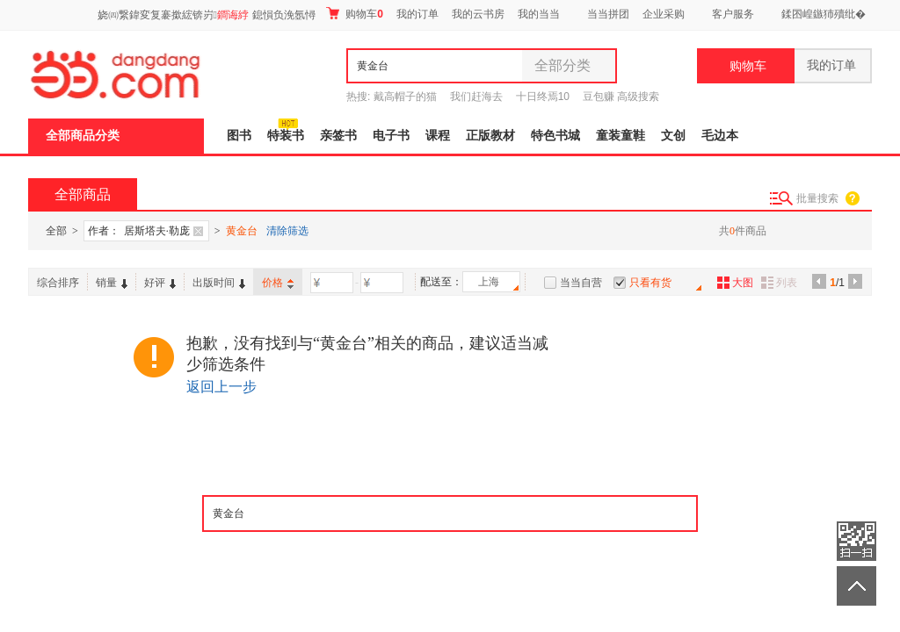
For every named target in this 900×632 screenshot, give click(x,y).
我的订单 (417, 14)
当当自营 (581, 282)
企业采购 (663, 14)
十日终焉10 (543, 96)
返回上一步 (221, 386)
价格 (278, 282)
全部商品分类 (83, 135)
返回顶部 (856, 586)
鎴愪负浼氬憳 (284, 15)
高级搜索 (638, 96)
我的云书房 (478, 14)
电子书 (391, 135)
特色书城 (555, 135)
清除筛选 (287, 231)
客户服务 (733, 14)
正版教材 (490, 135)
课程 (437, 135)
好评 (160, 282)
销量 (111, 282)
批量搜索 (817, 198)
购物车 (354, 13)
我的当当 (539, 14)
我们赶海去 (476, 96)
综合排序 (58, 282)
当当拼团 (608, 14)
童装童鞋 (620, 135)
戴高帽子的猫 (405, 96)
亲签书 (338, 135)
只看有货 (650, 282)
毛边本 (719, 135)
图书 (239, 135)
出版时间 (218, 282)
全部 (56, 231)
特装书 (285, 135)
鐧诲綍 (233, 15)
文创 (673, 135)
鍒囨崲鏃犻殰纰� (823, 14)
